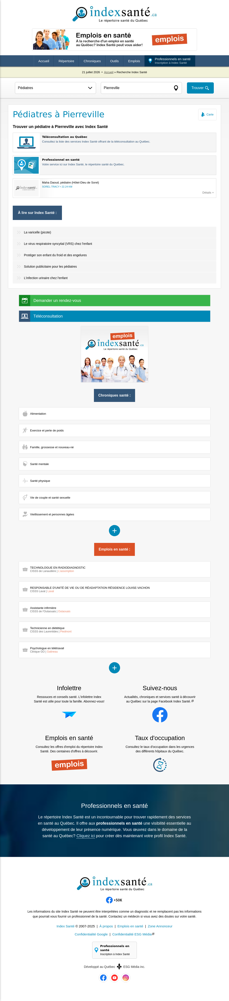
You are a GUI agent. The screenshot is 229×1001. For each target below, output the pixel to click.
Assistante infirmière (50, 609)
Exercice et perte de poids (47, 430)
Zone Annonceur (160, 926)
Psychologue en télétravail (47, 650)
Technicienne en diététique (51, 629)
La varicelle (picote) (37, 232)
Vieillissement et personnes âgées (52, 514)
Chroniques (92, 61)
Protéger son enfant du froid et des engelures (55, 255)
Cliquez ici (85, 836)
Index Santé (65, 926)
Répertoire (66, 61)
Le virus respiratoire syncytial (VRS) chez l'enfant (58, 243)
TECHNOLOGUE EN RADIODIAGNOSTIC (58, 569)
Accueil (43, 61)
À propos (106, 926)
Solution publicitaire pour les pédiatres (50, 266)
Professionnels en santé (173, 60)
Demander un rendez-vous (57, 300)
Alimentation (38, 413)
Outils (114, 61)
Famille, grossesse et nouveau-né (52, 447)
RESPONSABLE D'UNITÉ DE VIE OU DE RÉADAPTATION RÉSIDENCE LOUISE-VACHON (90, 589)
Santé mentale (39, 464)
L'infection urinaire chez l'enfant (46, 278)
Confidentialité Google (91, 934)
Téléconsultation (48, 316)
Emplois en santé (130, 926)
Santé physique (40, 480)
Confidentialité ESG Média (132, 934)
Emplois (134, 61)
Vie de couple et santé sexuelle (50, 497)
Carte (210, 114)
